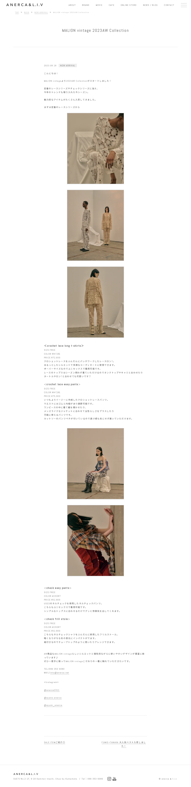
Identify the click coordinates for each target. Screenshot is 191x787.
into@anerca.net (59, 672)
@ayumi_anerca (53, 705)
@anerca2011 (52, 690)
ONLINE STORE (129, 5)
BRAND (85, 5)
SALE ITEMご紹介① (54, 742)
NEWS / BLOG (150, 5)
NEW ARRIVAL (67, 65)
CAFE (111, 5)
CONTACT (169, 5)
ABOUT (72, 5)
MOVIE (99, 5)
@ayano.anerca (53, 697)
